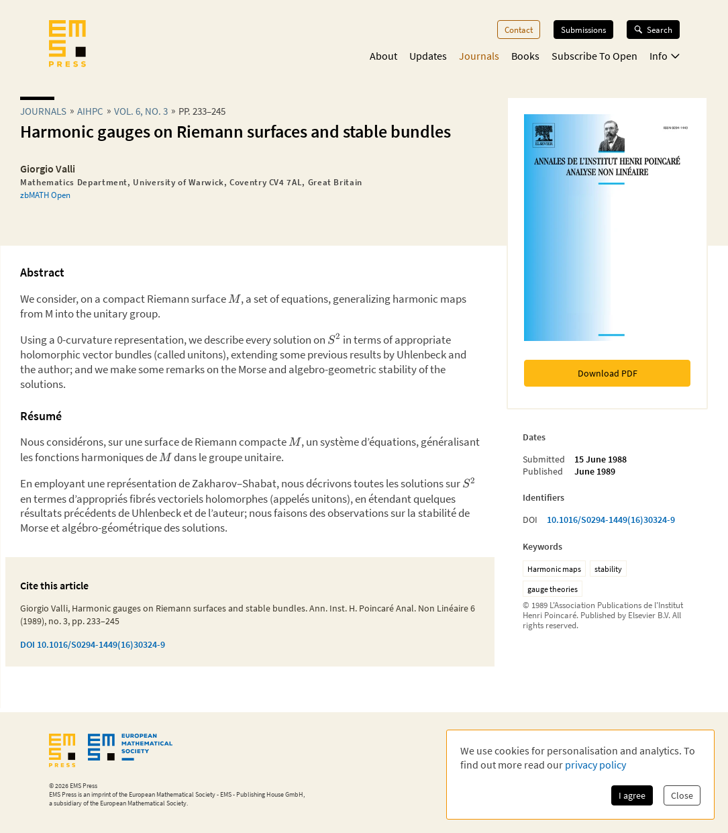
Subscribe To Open (594, 55)
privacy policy (595, 764)
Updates (428, 55)
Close (682, 795)
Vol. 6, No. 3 (141, 111)
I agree (632, 795)
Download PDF (607, 373)
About (383, 55)
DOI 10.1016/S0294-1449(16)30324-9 (92, 644)
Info (664, 55)
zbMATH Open (45, 194)
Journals (479, 55)
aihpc (90, 111)
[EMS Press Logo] (67, 45)
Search (653, 29)
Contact (519, 29)
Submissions (583, 29)
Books (525, 55)
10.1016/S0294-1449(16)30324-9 (611, 519)
